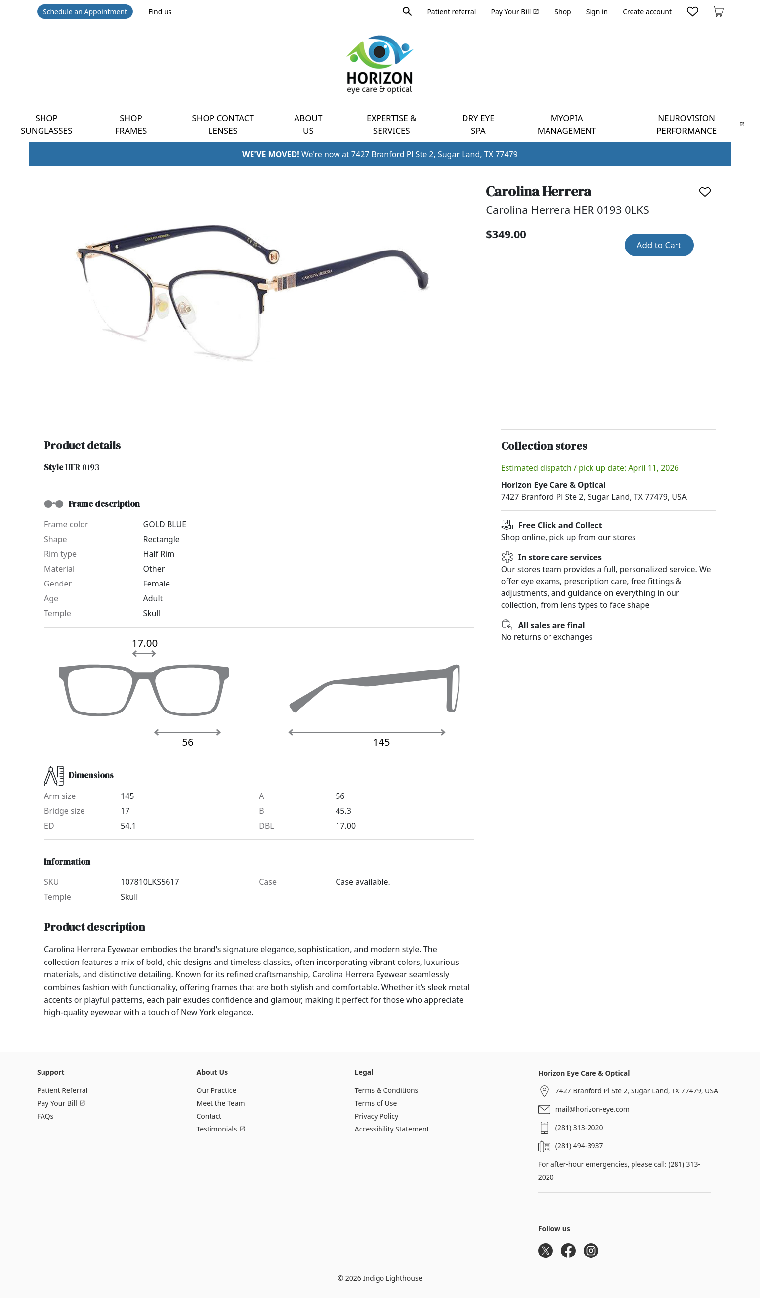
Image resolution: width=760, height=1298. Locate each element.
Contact (209, 1116)
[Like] (705, 192)
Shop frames (131, 124)
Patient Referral (62, 1090)
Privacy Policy (376, 1116)
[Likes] (692, 11)
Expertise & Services (392, 124)
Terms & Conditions (387, 1090)
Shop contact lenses (223, 124)
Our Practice (217, 1090)
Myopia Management (567, 124)
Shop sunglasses (46, 124)
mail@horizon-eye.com (592, 1109)
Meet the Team (221, 1103)
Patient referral (451, 11)
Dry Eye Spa (478, 124)
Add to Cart (659, 245)
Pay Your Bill (515, 11)
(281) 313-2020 (579, 1127)
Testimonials (221, 1128)
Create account (647, 11)
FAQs (45, 1116)
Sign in (597, 11)
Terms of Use (376, 1103)
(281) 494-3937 (579, 1145)
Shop (562, 11)
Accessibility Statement (392, 1128)
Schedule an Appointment (85, 11)
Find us (159, 11)
